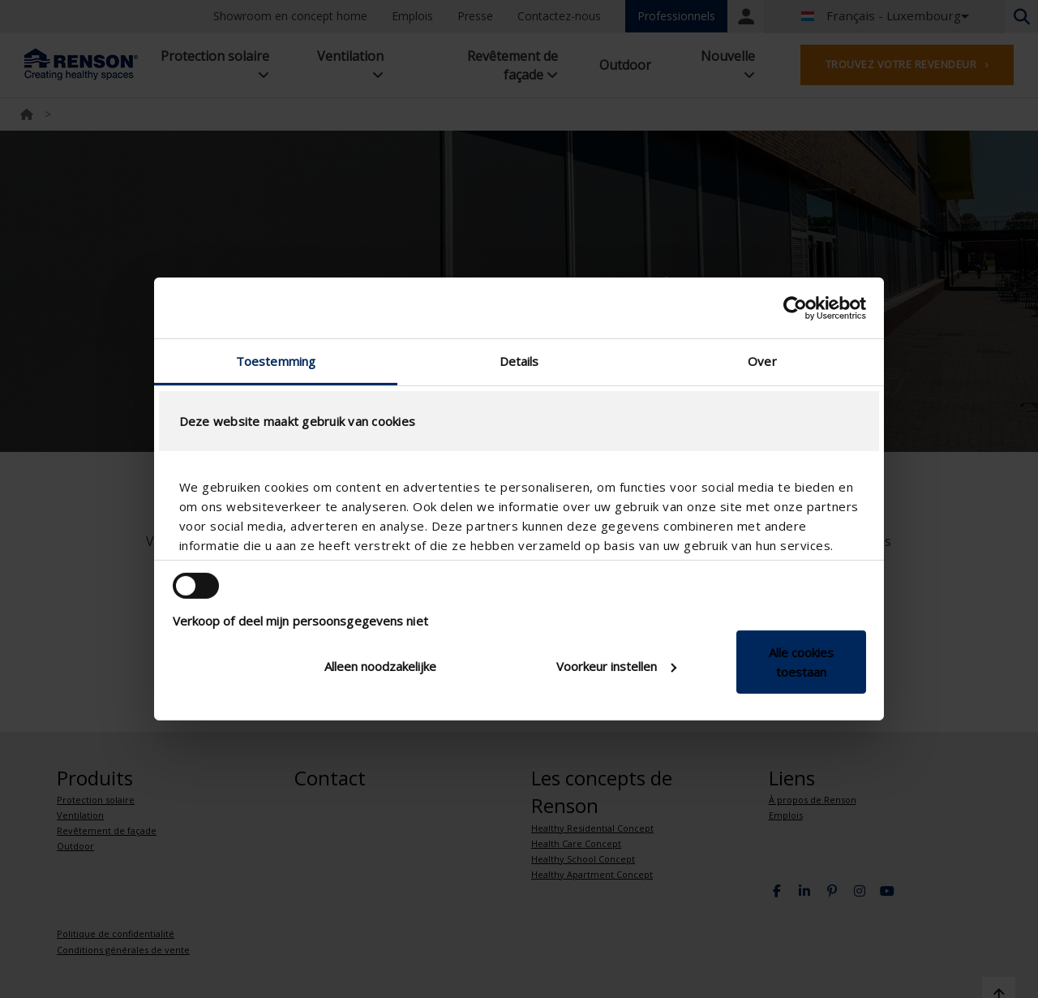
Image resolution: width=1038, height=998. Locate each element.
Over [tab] (762, 361)
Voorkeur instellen (616, 666)
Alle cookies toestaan (801, 662)
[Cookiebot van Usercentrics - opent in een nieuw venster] (795, 307)
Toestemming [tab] (275, 361)
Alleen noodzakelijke (380, 666)
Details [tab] (519, 361)
